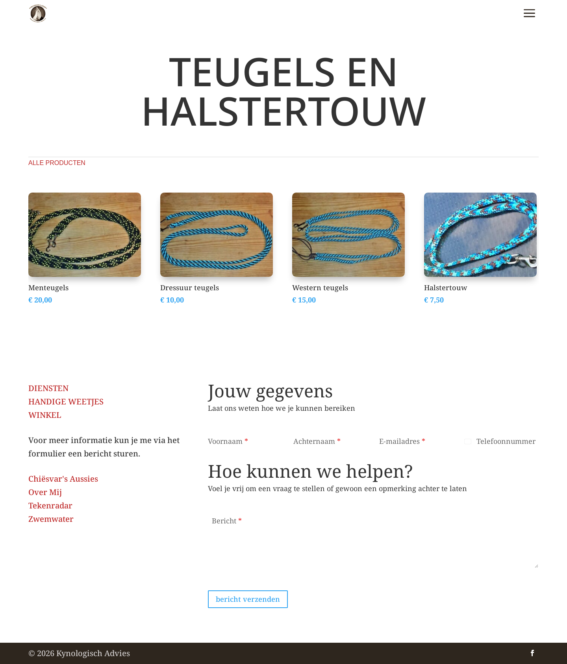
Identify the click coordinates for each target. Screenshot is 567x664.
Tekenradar (50, 505)
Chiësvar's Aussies (63, 478)
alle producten (56, 163)
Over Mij (45, 492)
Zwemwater (51, 519)
